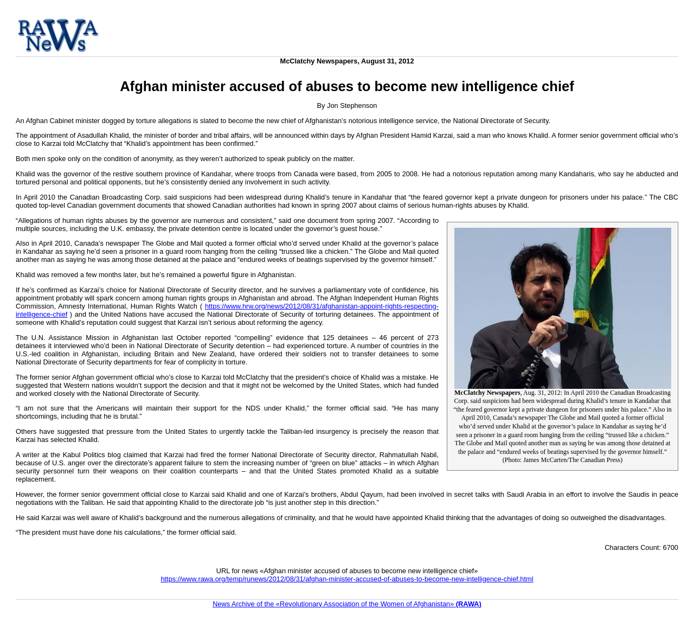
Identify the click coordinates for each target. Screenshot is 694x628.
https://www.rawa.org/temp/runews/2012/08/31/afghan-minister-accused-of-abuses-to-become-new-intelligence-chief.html (346, 579)
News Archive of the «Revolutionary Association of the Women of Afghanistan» (347, 604)
